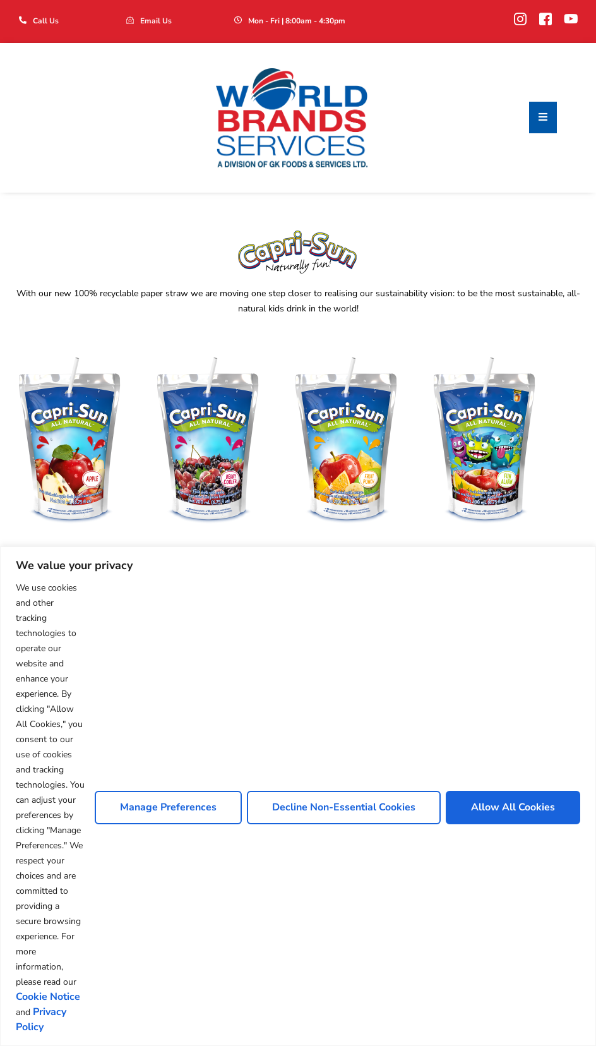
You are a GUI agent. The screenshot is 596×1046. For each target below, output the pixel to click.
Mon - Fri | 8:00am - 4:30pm (296, 21)
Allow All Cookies (513, 807)
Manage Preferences (168, 807)
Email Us (156, 21)
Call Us (46, 21)
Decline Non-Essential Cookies (343, 807)
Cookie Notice (48, 997)
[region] (298, 796)
